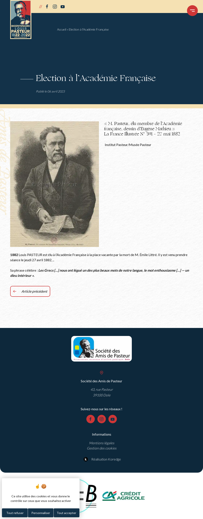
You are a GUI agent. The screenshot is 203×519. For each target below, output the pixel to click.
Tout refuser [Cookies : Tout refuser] (15, 513)
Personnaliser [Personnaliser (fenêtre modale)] (40, 513)
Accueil (61, 29)
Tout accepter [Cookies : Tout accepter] (66, 513)
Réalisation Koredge (101, 459)
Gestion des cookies (101, 448)
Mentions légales (101, 443)
